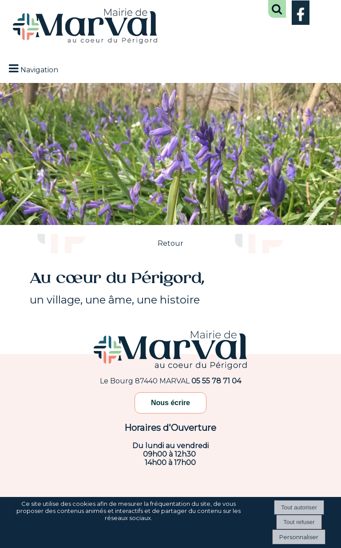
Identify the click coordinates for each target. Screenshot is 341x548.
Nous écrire (170, 402)
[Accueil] (85, 27)
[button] (277, 9)
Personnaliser (298, 536)
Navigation (39, 70)
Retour (170, 243)
